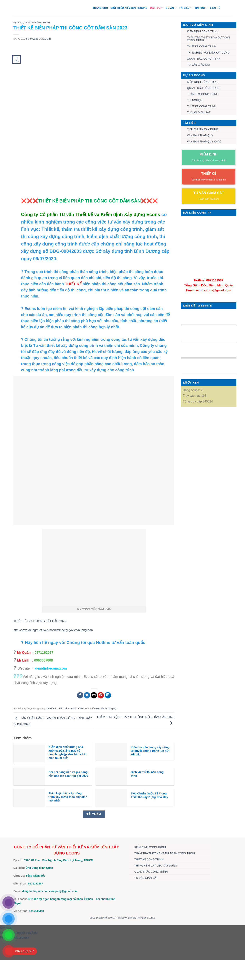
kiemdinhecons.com (50, 668)
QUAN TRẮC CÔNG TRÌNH (203, 58)
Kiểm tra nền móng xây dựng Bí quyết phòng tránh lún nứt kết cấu (150, 751)
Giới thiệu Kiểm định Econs (128, 8)
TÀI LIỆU (185, 8)
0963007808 (43, 660)
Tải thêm (94, 814)
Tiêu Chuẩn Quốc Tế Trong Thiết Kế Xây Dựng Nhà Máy (149, 795)
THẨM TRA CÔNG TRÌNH (202, 94)
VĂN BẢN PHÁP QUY (200, 135)
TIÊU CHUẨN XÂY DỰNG (202, 129)
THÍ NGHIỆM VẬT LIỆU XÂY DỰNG (208, 52)
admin (47, 39)
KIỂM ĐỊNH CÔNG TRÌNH (202, 31)
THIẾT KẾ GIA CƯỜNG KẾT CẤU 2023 (39, 621)
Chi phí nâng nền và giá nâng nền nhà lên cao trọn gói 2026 (68, 774)
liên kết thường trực (107, 708)
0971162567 (43, 652)
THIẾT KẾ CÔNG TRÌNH (37, 22)
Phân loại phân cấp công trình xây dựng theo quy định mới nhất (67, 797)
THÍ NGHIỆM (195, 100)
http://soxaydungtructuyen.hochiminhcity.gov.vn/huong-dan (53, 630)
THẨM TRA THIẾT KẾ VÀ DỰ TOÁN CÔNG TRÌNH (208, 39)
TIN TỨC (201, 8)
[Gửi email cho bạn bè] (94, 695)
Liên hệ (215, 8)
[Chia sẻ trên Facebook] (80, 695)
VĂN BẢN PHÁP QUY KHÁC (204, 141)
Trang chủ (100, 8)
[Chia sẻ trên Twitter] (87, 695)
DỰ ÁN (171, 8)
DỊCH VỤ (156, 8)
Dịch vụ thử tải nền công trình (147, 774)
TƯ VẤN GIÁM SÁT (199, 64)
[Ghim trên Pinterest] (101, 695)
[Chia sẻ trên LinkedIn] (108, 695)
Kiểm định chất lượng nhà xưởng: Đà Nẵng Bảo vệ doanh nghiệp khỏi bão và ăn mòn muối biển (67, 752)
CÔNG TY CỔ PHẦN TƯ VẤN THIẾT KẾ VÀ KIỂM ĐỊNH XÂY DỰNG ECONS (122, 918)
